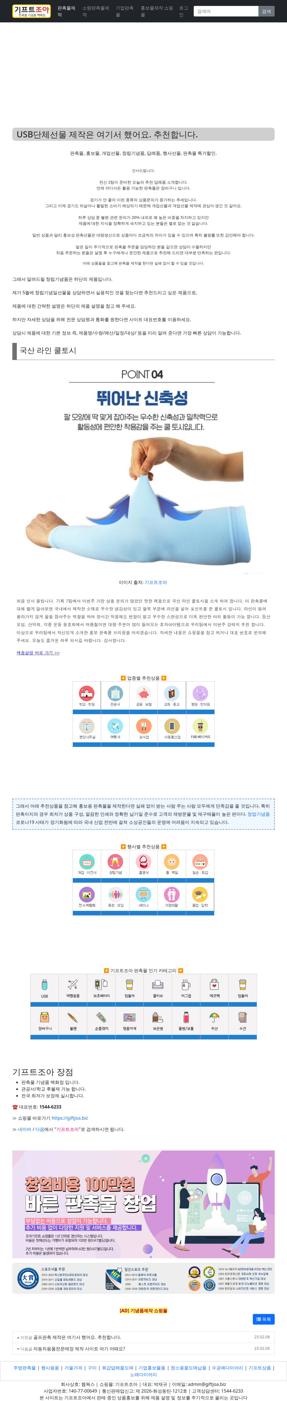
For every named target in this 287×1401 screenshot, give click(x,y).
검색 (266, 11)
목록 (263, 1319)
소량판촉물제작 (95, 11)
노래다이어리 (143, 1374)
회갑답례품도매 (117, 1368)
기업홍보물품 (151, 1368)
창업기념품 (258, 814)
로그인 (183, 11)
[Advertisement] (143, 68)
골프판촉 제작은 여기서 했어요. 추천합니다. (77, 1337)
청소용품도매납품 (189, 1368)
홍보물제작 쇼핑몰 (157, 11)
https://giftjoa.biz (70, 1118)
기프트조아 (156, 582)
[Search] (226, 11)
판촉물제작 (66, 11)
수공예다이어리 (227, 1368)
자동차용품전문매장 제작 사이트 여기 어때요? (79, 1349)
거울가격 (73, 1368)
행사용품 (50, 1368)
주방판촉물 (24, 1368)
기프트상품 (260, 1368)
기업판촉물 (125, 11)
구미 (92, 1368)
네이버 (24, 1129)
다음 (39, 1129)
